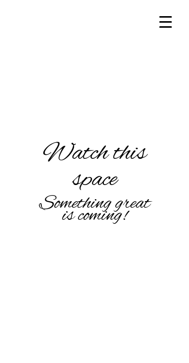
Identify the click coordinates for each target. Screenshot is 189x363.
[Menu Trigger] (165, 21)
